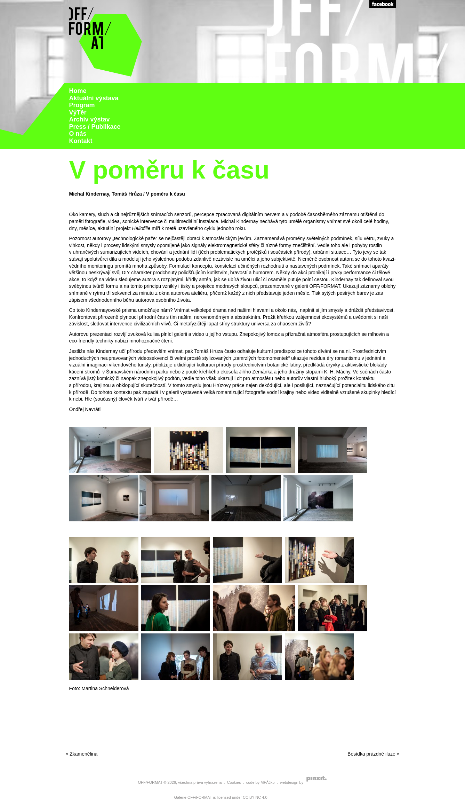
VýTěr (78, 112)
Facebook (382, 4)
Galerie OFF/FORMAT (193, 797)
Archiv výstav (89, 119)
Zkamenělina (83, 754)
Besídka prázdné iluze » (373, 754)
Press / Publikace (95, 126)
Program (82, 105)
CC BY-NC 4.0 (255, 797)
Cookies (234, 782)
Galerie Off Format (105, 41)
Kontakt (81, 140)
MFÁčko (267, 782)
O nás (78, 133)
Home (78, 90)
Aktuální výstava (94, 98)
